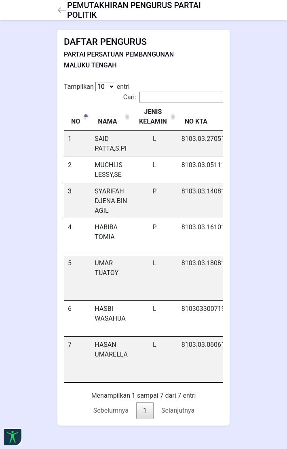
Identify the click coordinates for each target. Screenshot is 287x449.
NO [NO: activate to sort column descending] (75, 121)
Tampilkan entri (97, 86)
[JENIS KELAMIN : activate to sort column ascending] (154, 117)
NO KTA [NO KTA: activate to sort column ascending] (196, 121)
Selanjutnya (177, 410)
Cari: (173, 97)
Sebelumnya (111, 410)
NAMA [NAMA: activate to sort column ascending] (107, 121)
